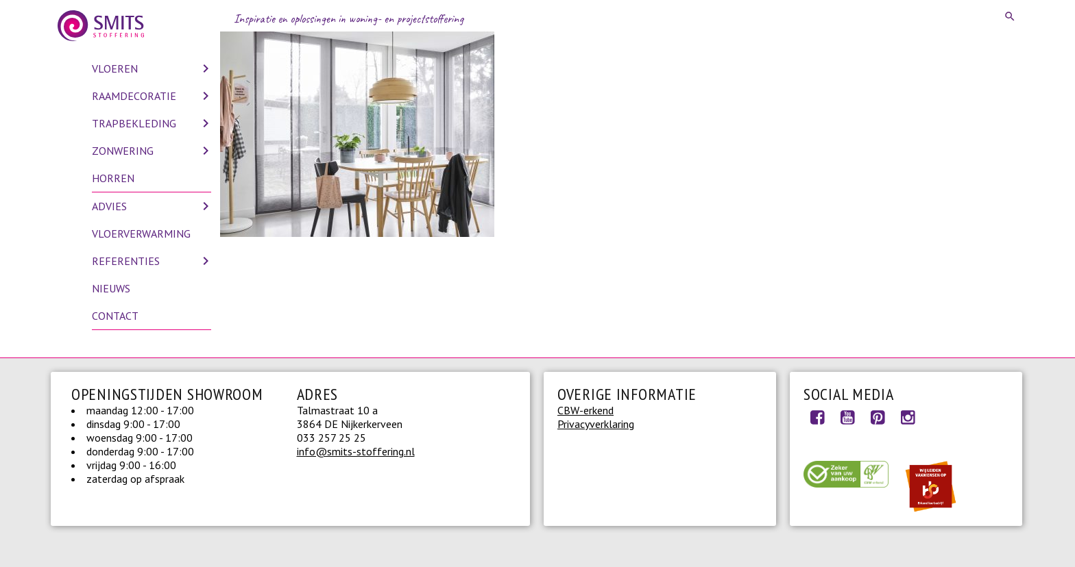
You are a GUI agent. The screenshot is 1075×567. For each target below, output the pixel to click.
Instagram (907, 417)
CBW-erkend (585, 410)
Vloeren (115, 68)
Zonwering (123, 151)
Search (1010, 16)
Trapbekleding (134, 123)
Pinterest (877, 417)
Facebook (817, 417)
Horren (113, 178)
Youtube (847, 417)
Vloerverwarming (141, 233)
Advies (109, 206)
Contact (115, 316)
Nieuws (111, 288)
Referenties (126, 261)
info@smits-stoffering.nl (356, 451)
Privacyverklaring (595, 424)
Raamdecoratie (134, 96)
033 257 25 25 (331, 437)
